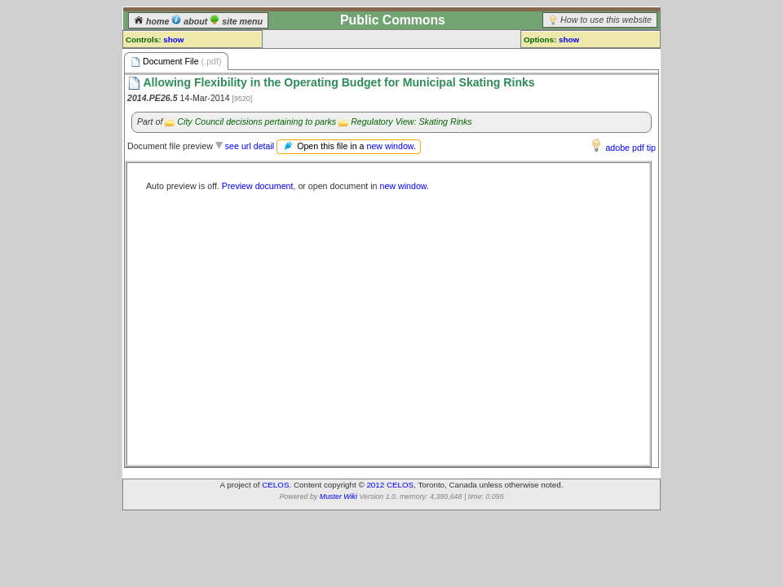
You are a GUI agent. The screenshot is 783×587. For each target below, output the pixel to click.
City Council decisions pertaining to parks (256, 121)
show (173, 39)
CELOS (275, 484)
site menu (236, 21)
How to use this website (606, 19)
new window (389, 146)
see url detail (249, 146)
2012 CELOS (390, 484)
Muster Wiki (338, 496)
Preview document (258, 186)
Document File (176, 61)
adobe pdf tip (630, 147)
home (152, 21)
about (190, 21)
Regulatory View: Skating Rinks (411, 121)
